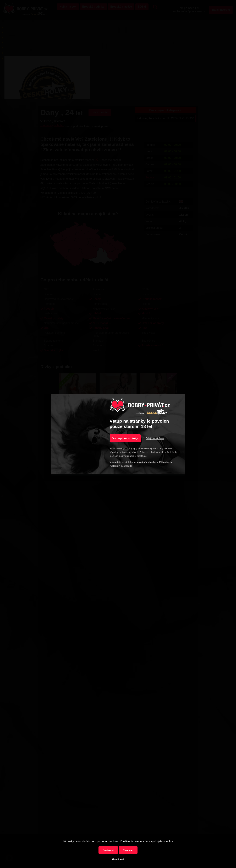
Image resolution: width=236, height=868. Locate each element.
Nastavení (108, 850)
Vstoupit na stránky (125, 438)
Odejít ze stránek (155, 438)
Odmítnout (118, 859)
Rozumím (128, 850)
